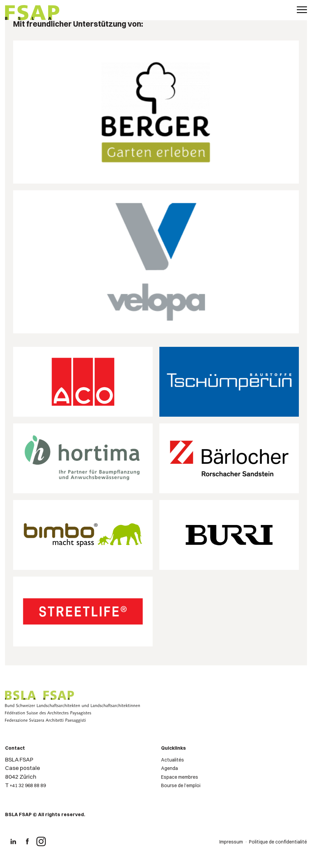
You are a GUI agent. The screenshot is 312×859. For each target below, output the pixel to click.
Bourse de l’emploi (180, 785)
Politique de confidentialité (278, 842)
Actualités (172, 760)
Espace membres (179, 777)
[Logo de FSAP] (32, 13)
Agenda (169, 768)
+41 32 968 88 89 (28, 785)
